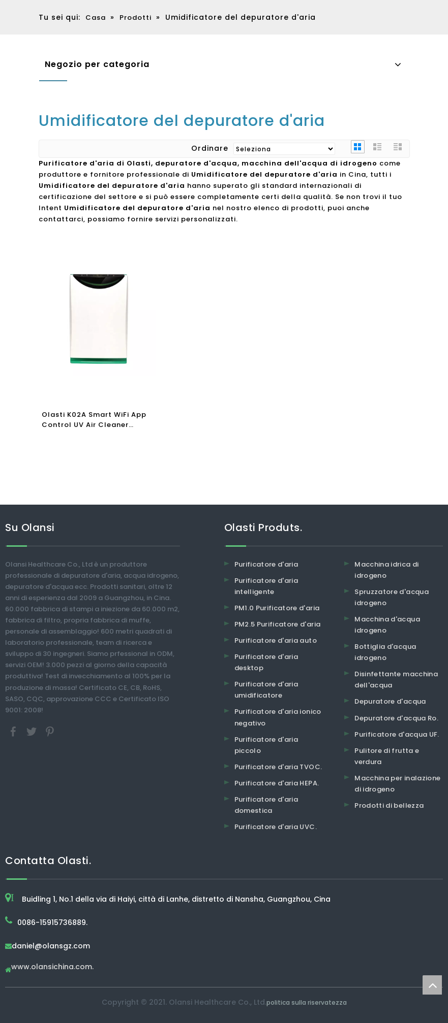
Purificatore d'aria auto (275, 640)
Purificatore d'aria (266, 564)
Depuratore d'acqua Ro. (396, 718)
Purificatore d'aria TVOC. (278, 767)
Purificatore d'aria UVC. (275, 827)
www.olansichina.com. (52, 967)
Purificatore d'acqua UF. (396, 734)
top (432, 985)
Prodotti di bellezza (389, 805)
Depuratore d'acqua (390, 701)
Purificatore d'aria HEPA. (276, 783)
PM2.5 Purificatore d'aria (277, 624)
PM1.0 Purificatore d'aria (277, 608)
